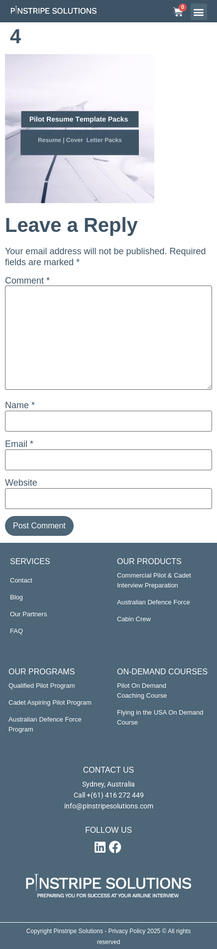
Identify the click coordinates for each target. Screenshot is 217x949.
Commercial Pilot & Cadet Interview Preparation (154, 580)
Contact (21, 580)
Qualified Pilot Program (41, 685)
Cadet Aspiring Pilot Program (50, 702)
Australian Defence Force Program (45, 724)
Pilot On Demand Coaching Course (142, 690)
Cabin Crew (134, 619)
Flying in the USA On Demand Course (160, 717)
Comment (27, 280)
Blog (16, 597)
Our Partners (28, 614)
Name (20, 405)
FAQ (16, 631)
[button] (199, 11)
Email (19, 443)
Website (21, 482)
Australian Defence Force (153, 602)
